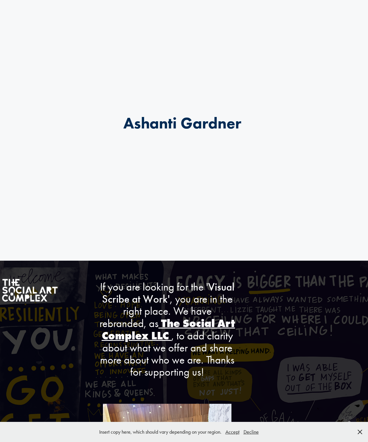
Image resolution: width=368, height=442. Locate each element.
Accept (232, 432)
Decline (251, 432)
